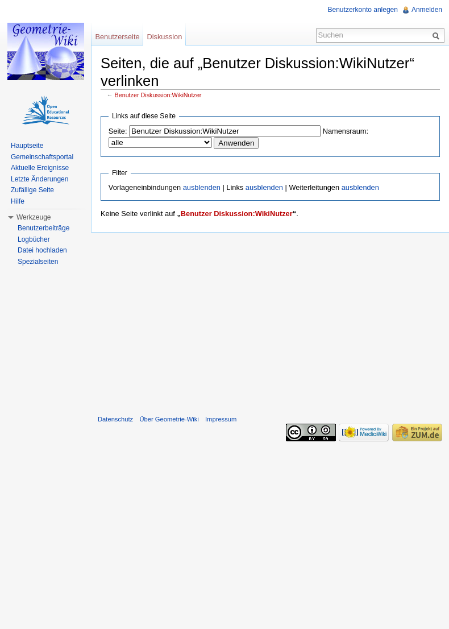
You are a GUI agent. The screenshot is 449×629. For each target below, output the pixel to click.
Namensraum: (345, 131)
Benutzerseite (117, 36)
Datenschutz (115, 419)
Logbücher (34, 239)
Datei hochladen (42, 250)
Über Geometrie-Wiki (168, 419)
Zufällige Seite (32, 190)
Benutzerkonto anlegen (363, 10)
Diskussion (164, 36)
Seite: (118, 131)
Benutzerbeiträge (43, 228)
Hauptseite (27, 146)
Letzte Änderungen (39, 179)
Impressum (220, 419)
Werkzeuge (33, 217)
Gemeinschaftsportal (42, 157)
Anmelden (426, 10)
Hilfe (17, 201)
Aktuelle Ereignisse (40, 168)
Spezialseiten (38, 262)
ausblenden (202, 187)
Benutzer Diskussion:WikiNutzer (158, 95)
